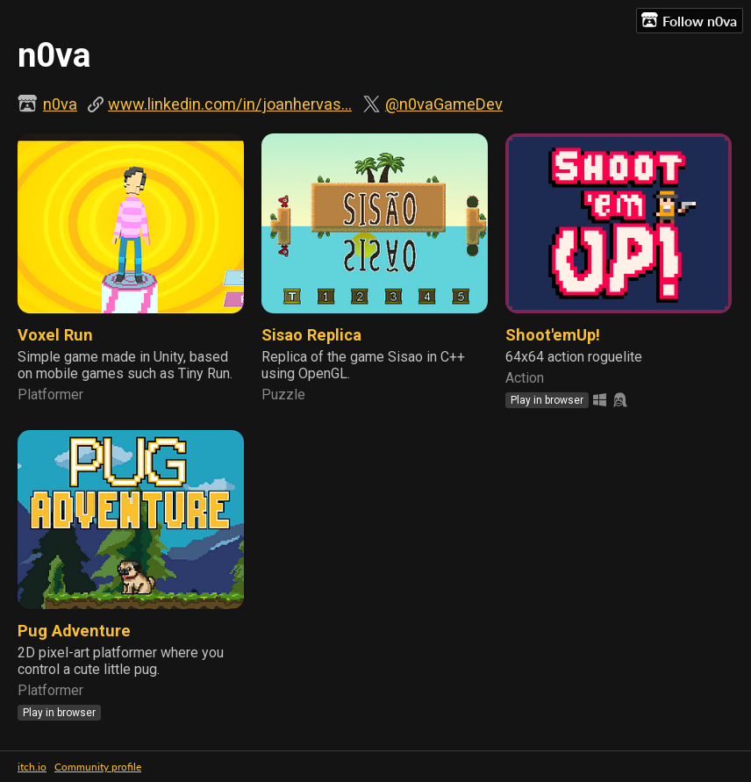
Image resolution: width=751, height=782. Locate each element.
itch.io (32, 766)
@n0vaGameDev (444, 104)
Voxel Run (55, 335)
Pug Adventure (74, 630)
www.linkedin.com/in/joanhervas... (230, 104)
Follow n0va (689, 20)
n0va (60, 104)
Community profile (97, 766)
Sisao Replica (311, 335)
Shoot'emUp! (552, 335)
